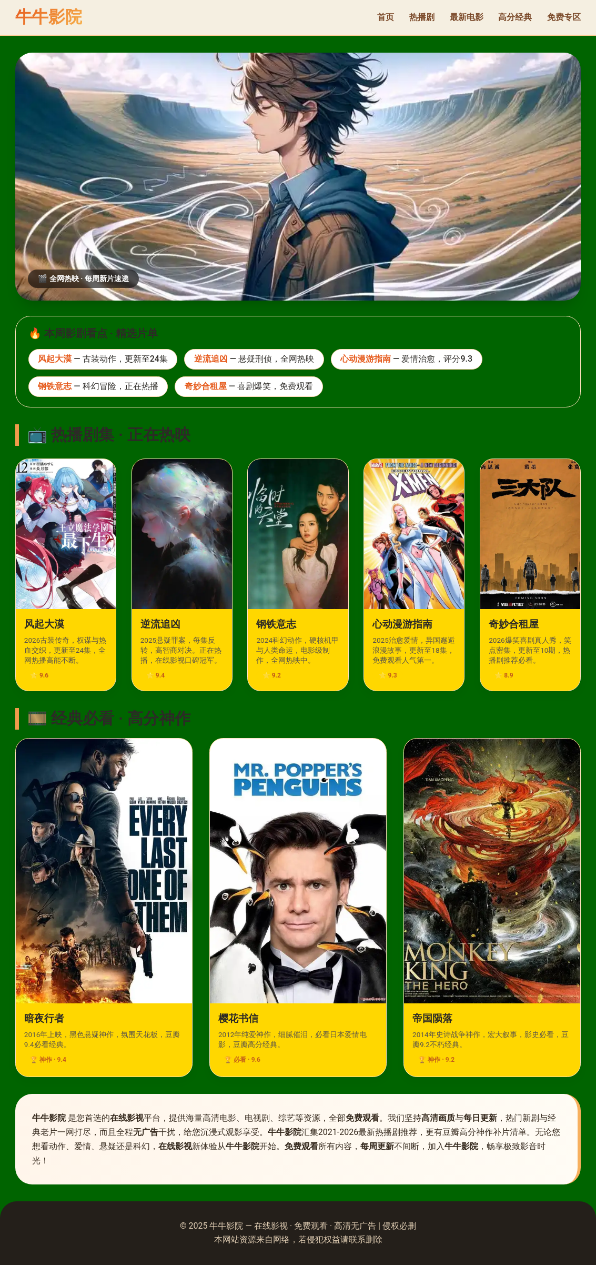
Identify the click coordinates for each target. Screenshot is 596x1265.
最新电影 (466, 17)
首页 (385, 17)
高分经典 (515, 17)
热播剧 (422, 17)
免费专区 (564, 17)
